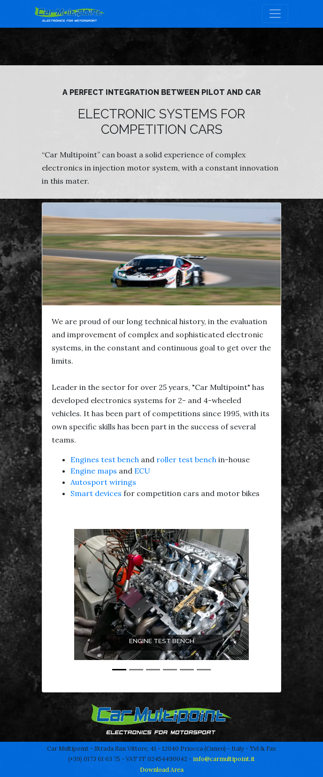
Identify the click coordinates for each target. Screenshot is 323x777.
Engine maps (93, 470)
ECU (142, 470)
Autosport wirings (103, 482)
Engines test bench (104, 459)
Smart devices (96, 493)
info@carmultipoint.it (224, 759)
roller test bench (187, 459)
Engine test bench (161, 641)
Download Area (162, 770)
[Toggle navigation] (275, 13)
